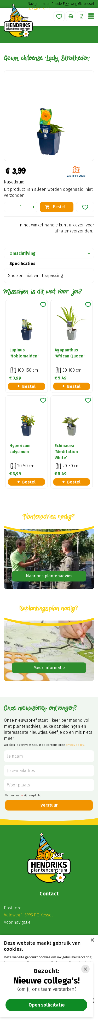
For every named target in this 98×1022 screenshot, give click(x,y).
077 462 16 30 (39, 9)
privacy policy (75, 745)
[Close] (85, 969)
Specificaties (22, 263)
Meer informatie (49, 667)
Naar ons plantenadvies (49, 575)
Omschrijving (22, 253)
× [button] (92, 940)
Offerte (81, 16)
